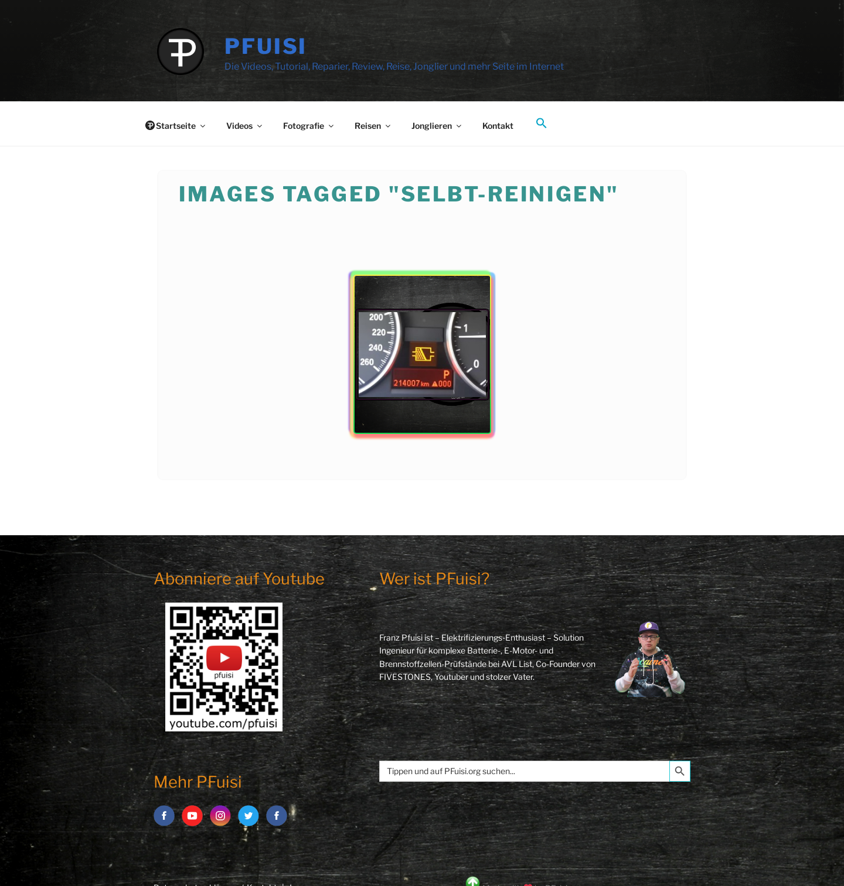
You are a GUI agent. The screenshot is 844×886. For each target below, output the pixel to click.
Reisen (373, 126)
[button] (541, 123)
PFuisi (265, 46)
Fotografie (309, 126)
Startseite (181, 126)
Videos (245, 126)
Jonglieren (437, 126)
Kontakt (497, 126)
